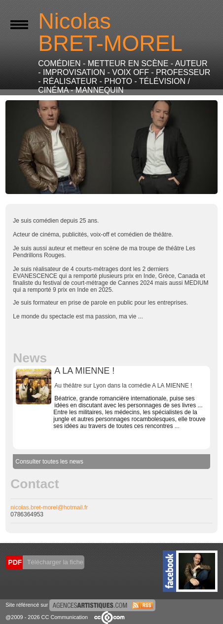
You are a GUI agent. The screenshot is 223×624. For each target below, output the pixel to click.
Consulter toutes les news (49, 461)
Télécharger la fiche (54, 562)
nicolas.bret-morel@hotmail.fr (49, 507)
